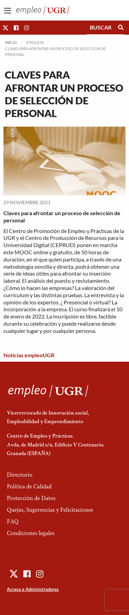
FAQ (13, 521)
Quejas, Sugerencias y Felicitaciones (50, 510)
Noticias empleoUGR (28, 355)
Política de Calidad (29, 486)
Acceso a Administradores (33, 589)
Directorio (19, 475)
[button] (5, 27)
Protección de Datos (31, 498)
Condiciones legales (30, 533)
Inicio (11, 42)
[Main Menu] (7, 10)
